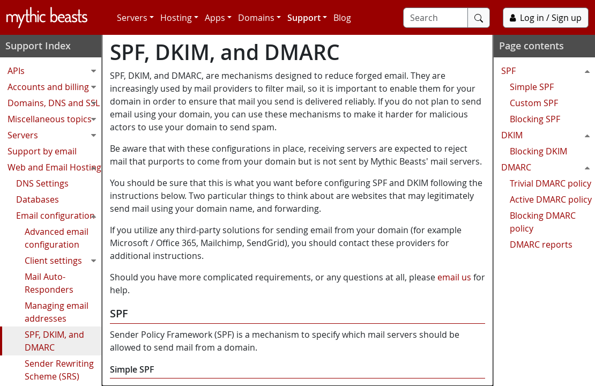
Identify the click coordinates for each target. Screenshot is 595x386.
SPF (548, 71)
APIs (54, 71)
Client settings (63, 261)
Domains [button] (256, 18)
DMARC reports (541, 244)
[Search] (435, 18)
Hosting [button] (176, 18)
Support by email (42, 151)
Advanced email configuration (56, 238)
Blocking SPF (535, 119)
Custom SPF (534, 103)
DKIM (548, 135)
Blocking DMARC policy (543, 222)
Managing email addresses (56, 312)
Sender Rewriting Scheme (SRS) (59, 370)
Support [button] (304, 18)
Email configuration (58, 215)
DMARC (548, 167)
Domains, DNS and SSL (54, 103)
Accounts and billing (54, 87)
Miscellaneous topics (54, 119)
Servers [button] (132, 18)
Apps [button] (215, 18)
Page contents (531, 45)
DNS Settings (42, 183)
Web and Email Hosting (54, 167)
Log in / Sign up (546, 18)
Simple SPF (532, 87)
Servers (54, 135)
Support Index (38, 45)
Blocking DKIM (538, 151)
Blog (342, 18)
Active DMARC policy (551, 199)
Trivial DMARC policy (550, 183)
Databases (37, 199)
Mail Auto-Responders (49, 283)
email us (454, 277)
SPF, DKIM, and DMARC (54, 341)
